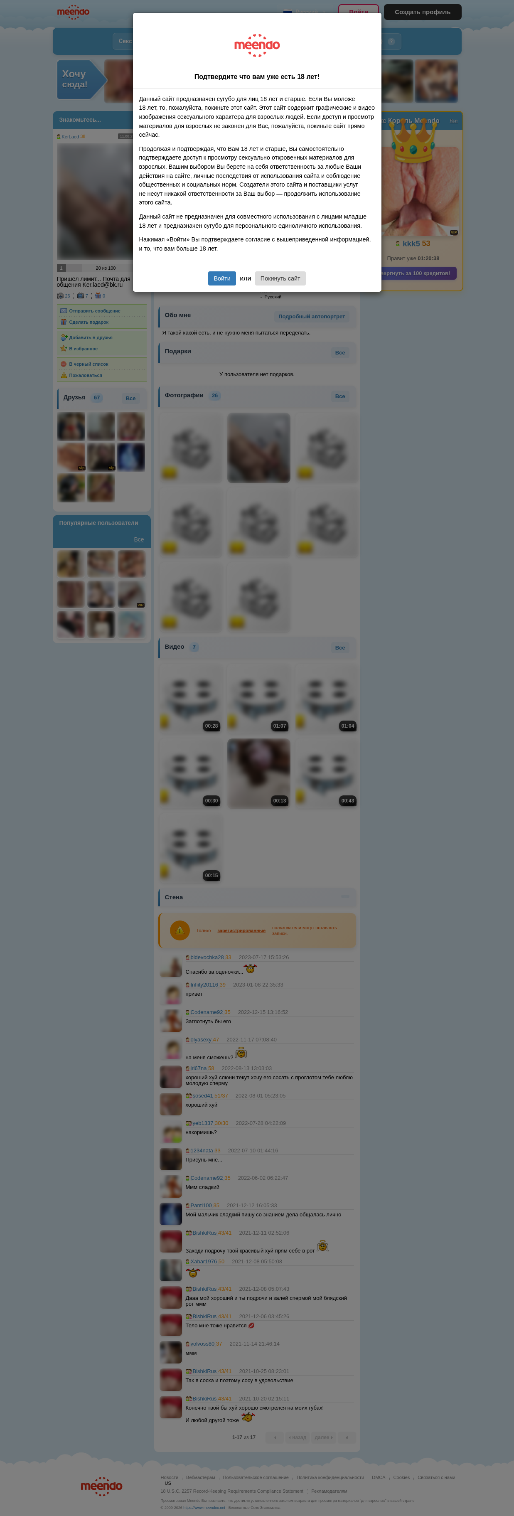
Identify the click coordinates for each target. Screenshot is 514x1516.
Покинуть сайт (280, 278)
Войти (222, 278)
